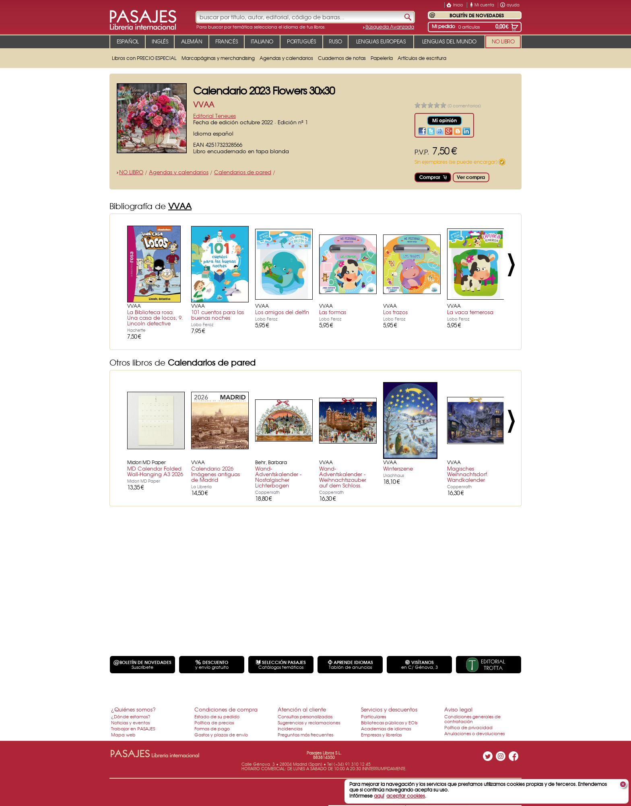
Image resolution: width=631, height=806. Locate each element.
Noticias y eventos (130, 722)
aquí (379, 795)
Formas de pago (212, 728)
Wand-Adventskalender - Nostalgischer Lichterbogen (278, 477)
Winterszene (398, 468)
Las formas (332, 312)
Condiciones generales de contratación (472, 718)
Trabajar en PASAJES (133, 728)
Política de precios (214, 722)
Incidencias (290, 728)
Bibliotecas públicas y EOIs (389, 722)
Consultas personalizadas (305, 716)
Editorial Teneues (214, 115)
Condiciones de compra (226, 709)
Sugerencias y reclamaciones (309, 722)
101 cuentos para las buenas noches (217, 314)
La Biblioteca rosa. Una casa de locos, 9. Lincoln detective (155, 317)
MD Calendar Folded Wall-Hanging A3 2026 (155, 471)
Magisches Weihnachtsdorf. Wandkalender (468, 474)
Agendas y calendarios (178, 172)
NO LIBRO (131, 172)
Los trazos (395, 312)
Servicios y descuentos (389, 709)
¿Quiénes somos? (133, 709)
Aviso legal (458, 709)
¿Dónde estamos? (131, 716)
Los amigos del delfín (282, 312)
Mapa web (123, 734)
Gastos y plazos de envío (221, 734)
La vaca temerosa (470, 312)
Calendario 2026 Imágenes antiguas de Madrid (215, 474)
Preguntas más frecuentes (305, 734)
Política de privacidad (468, 727)
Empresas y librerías (381, 734)
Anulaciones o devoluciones (474, 733)
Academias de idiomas (386, 728)
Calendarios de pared (242, 172)
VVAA (203, 104)
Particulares (373, 716)
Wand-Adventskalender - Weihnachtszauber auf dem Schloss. (342, 477)
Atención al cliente (302, 709)
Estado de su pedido (216, 716)
